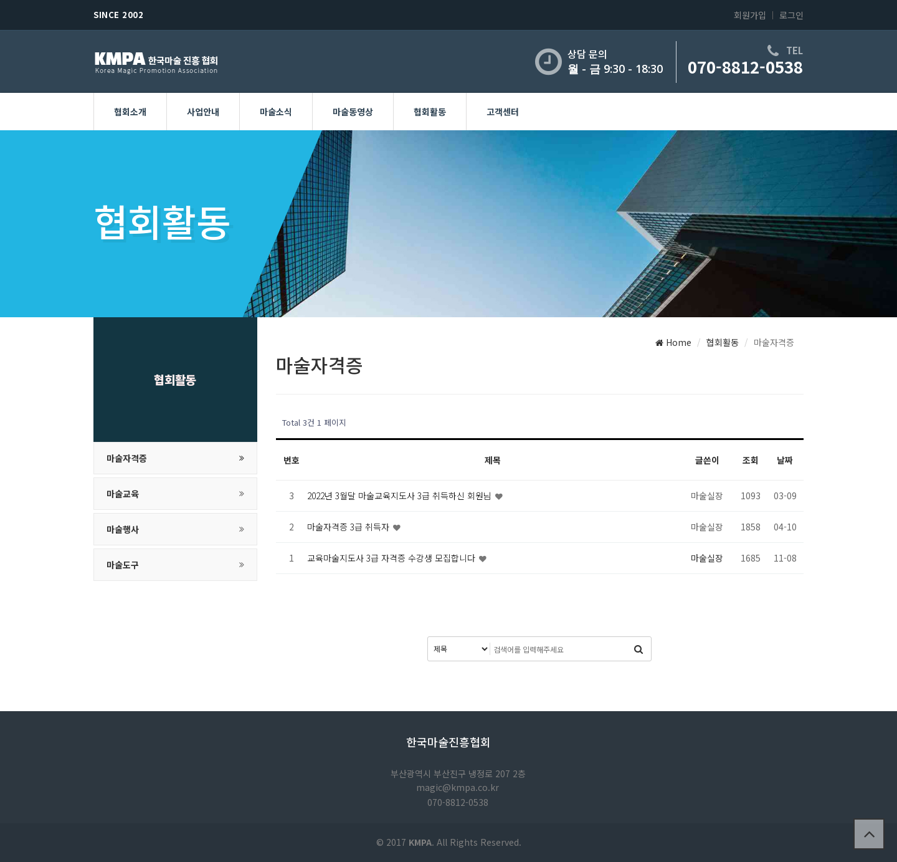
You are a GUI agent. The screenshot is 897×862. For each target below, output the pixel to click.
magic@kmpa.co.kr (457, 787)
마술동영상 (353, 111)
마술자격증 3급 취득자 (349, 526)
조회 (751, 460)
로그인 (791, 15)
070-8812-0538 (745, 66)
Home (673, 342)
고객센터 (502, 111)
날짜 (785, 460)
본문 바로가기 (0, 0)
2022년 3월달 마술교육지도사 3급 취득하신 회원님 (400, 495)
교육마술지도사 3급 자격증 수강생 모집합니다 (392, 558)
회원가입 (750, 15)
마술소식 (276, 111)
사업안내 (203, 111)
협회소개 (130, 111)
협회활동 (430, 111)
